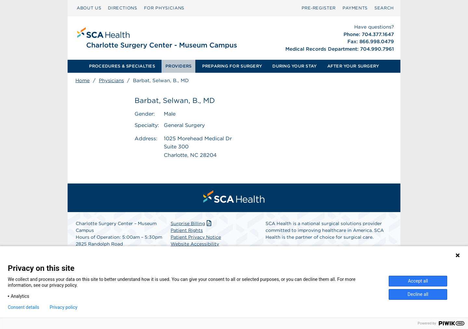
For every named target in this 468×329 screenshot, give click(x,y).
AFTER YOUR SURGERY (353, 66)
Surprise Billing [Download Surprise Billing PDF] (192, 223)
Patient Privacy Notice (196, 237)
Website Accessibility (195, 244)
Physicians (111, 80)
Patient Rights (187, 230)
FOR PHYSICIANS (164, 8)
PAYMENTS (355, 8)
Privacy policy (63, 307)
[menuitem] (89, 8)
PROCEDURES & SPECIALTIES (122, 66)
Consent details (23, 307)
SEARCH (384, 8)
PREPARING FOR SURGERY (232, 66)
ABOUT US (89, 8)
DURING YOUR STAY (294, 66)
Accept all (418, 281)
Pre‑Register (319, 8)
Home (82, 80)
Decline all (418, 294)
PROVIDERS (178, 66)
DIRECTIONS (122, 8)
